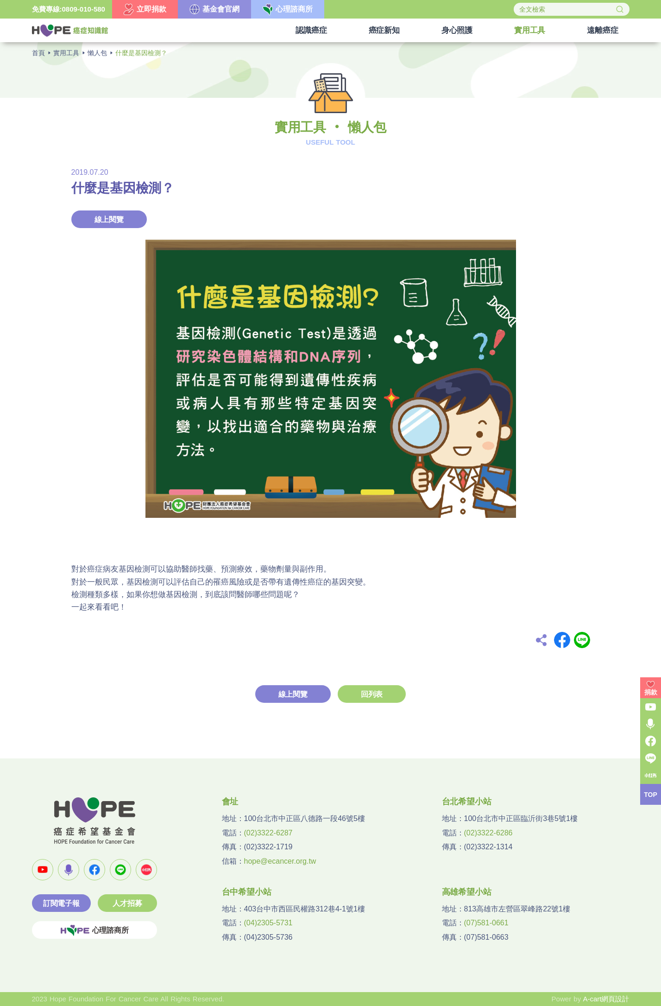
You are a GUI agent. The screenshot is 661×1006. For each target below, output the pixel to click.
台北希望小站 (466, 801)
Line (582, 640)
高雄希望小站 (466, 892)
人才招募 (127, 903)
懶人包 (97, 53)
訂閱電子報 (61, 903)
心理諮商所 (94, 930)
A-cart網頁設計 (606, 999)
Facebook (562, 640)
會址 (230, 801)
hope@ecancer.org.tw (280, 861)
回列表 (372, 694)
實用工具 (66, 53)
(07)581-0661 (486, 923)
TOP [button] (650, 794)
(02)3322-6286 (488, 833)
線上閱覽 (109, 219)
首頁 (38, 53)
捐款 (650, 692)
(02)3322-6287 (268, 833)
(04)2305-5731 (268, 923)
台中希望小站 (246, 892)
